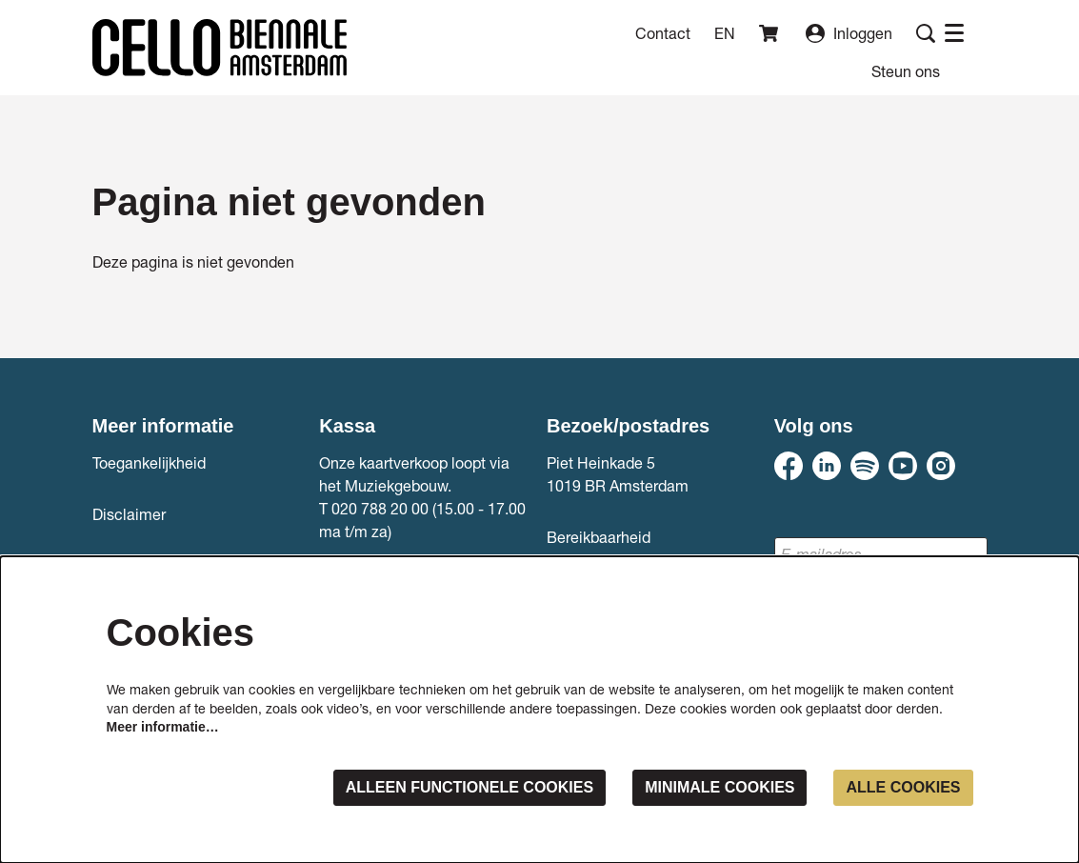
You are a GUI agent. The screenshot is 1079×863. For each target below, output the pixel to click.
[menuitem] (905, 71)
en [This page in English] (724, 33)
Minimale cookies (719, 787)
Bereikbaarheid (598, 537)
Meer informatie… (163, 726)
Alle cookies (903, 787)
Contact (662, 33)
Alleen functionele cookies (469, 787)
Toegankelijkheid (149, 462)
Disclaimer (129, 514)
